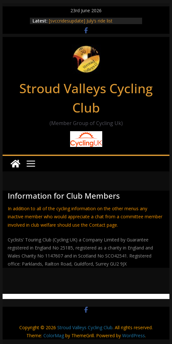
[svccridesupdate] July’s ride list (81, 21)
